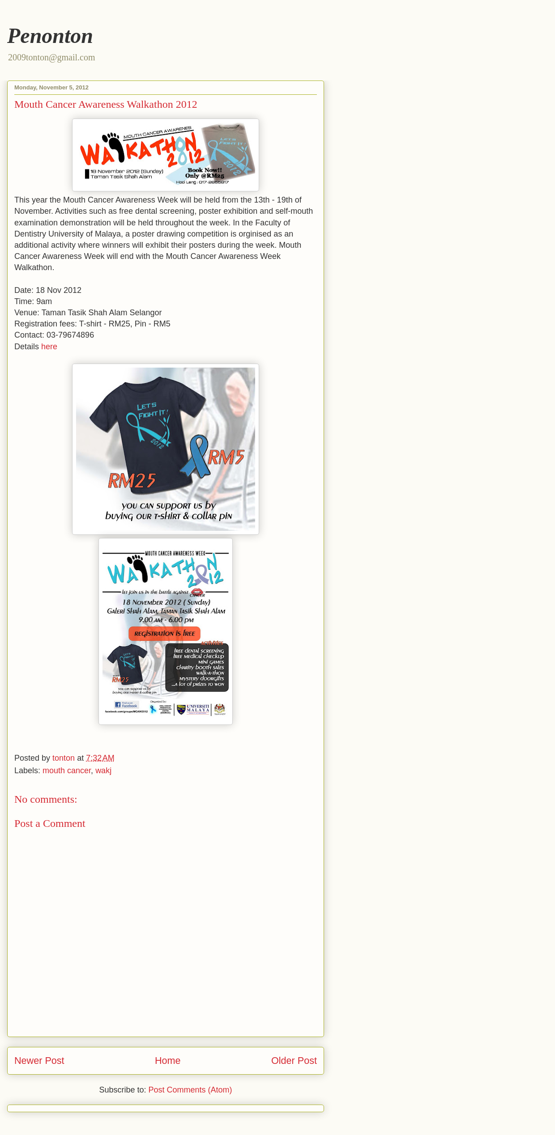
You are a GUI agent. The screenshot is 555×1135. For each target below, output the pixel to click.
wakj (103, 770)
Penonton (50, 35)
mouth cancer (67, 770)
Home (168, 1060)
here (49, 346)
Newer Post (39, 1060)
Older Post (294, 1060)
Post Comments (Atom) (190, 1089)
